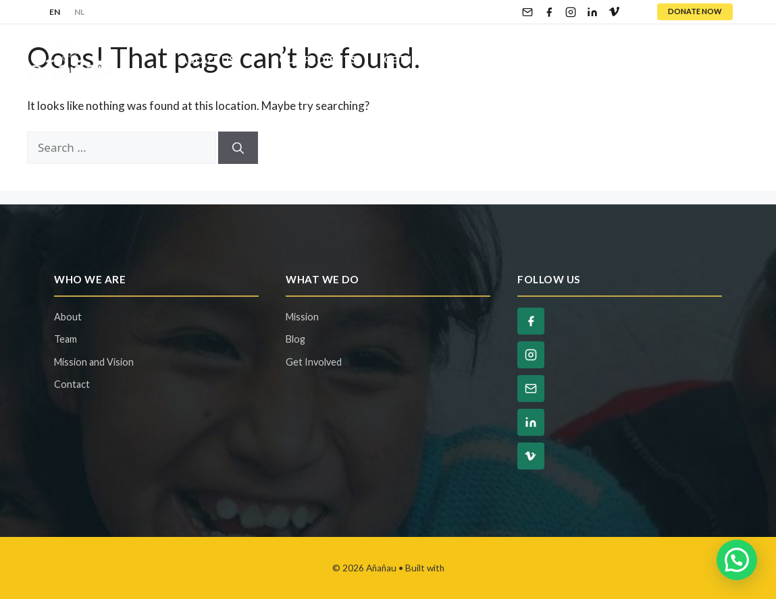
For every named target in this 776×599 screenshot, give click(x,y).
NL (79, 12)
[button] (737, 560)
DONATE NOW (695, 11)
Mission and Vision (94, 362)
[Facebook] (549, 12)
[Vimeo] (614, 12)
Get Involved (438, 59)
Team (65, 339)
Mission (302, 316)
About (68, 316)
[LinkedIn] (592, 12)
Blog (641, 59)
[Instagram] (570, 12)
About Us (222, 59)
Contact (709, 59)
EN (55, 12)
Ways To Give (560, 59)
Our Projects (318, 59)
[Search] (238, 148)
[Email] (527, 12)
